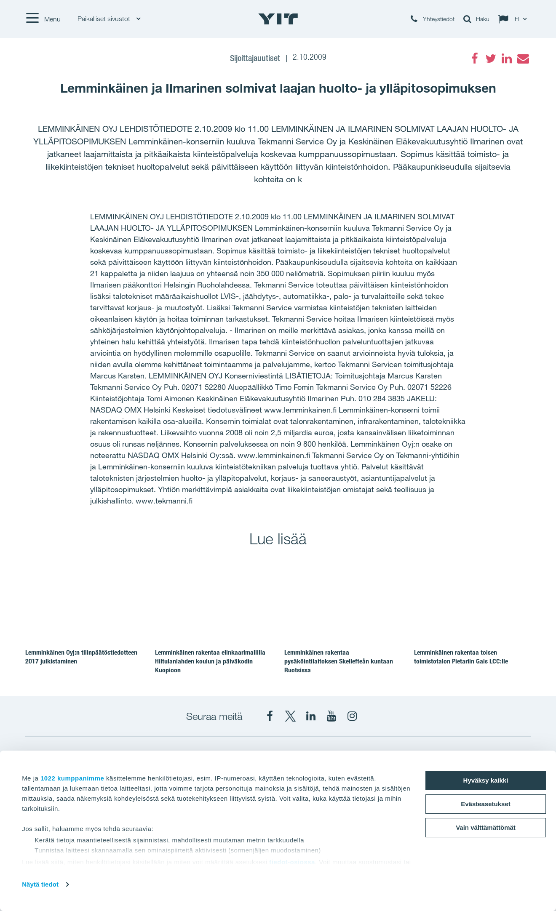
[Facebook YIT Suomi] (269, 716)
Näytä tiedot (40, 884)
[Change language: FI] (514, 19)
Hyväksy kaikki (485, 780)
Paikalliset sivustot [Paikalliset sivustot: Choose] (109, 19)
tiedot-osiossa (292, 862)
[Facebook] (474, 58)
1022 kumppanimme (72, 778)
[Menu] (43, 19)
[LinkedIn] (506, 58)
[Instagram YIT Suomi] (352, 716)
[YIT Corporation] (311, 716)
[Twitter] (490, 58)
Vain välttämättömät (486, 827)
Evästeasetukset (486, 803)
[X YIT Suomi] (290, 716)
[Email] (522, 58)
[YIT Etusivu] (278, 18)
